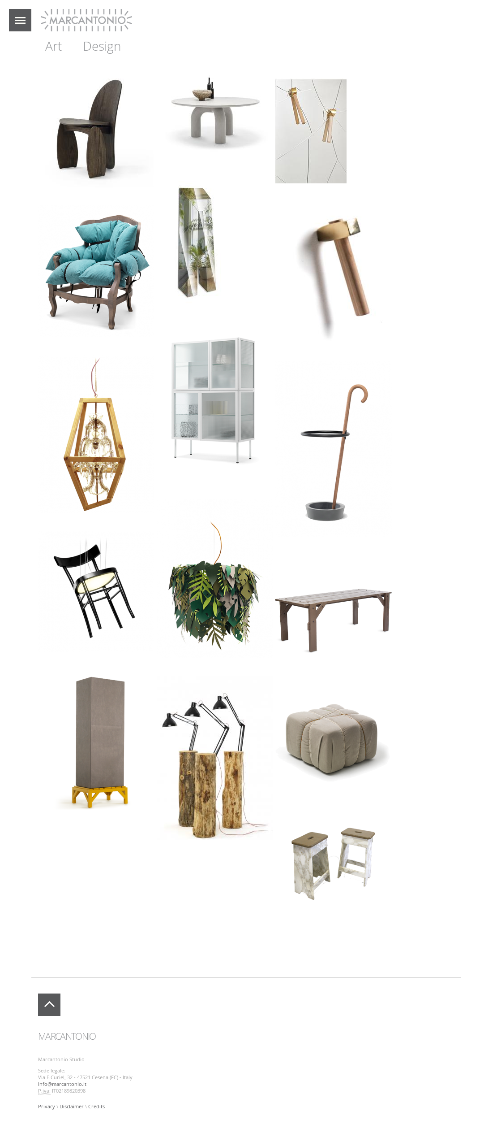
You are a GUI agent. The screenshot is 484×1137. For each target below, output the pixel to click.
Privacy (46, 1106)
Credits (96, 1106)
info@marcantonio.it (62, 1084)
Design (102, 45)
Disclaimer (72, 1106)
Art (53, 45)
